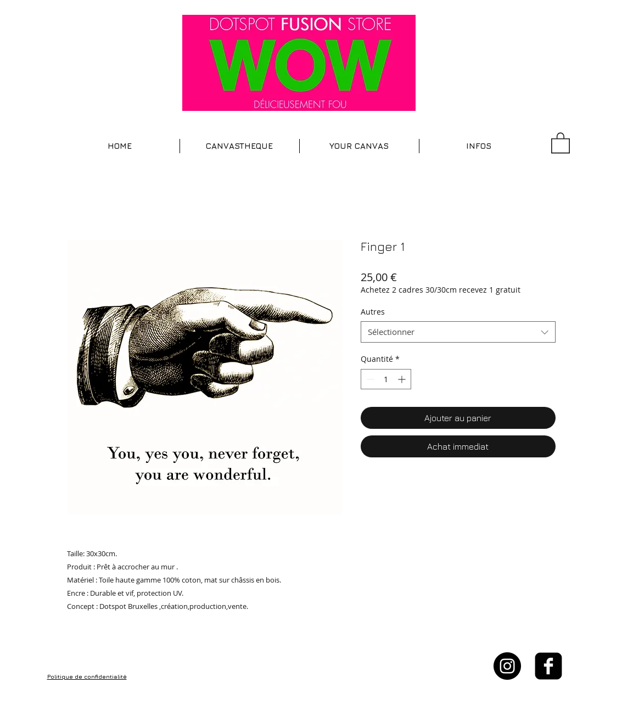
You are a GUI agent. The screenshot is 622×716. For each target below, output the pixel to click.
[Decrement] (369, 379)
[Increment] (403, 379)
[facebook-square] (548, 666)
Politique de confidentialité (87, 676)
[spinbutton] (386, 379)
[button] (239, 146)
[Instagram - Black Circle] (507, 666)
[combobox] (458, 332)
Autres (373, 311)
